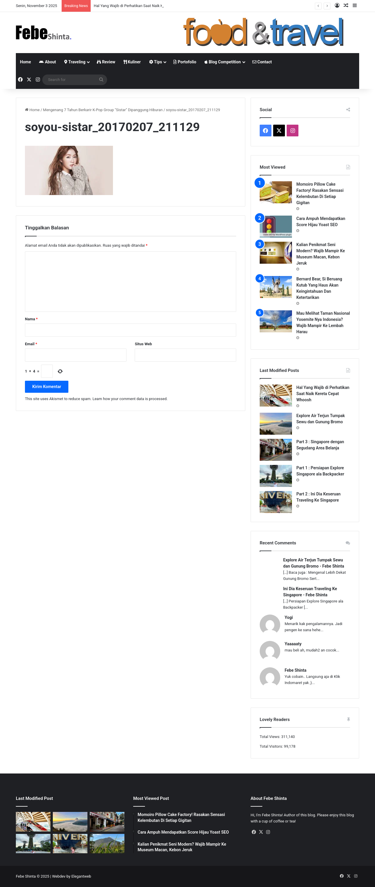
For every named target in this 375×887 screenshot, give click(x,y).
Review (106, 62)
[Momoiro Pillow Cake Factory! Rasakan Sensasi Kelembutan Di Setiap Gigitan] (276, 192)
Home (25, 62)
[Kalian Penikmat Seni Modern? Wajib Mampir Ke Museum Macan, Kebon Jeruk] (276, 253)
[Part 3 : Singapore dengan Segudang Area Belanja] (276, 450)
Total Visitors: (272, 746)
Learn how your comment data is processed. (130, 399)
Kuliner (132, 62)
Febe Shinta (295, 670)
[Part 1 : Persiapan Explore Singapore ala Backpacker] (276, 476)
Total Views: (270, 736)
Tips (155, 62)
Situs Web (143, 344)
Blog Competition (223, 62)
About (47, 62)
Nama (31, 319)
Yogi (289, 617)
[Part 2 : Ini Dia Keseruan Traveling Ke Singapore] (276, 502)
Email (31, 344)
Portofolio (184, 62)
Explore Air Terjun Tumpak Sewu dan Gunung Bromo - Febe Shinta (313, 563)
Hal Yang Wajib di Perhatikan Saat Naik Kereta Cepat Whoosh (322, 393)
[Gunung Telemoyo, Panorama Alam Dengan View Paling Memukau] (107, 844)
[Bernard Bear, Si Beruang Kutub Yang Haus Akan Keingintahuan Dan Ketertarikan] (276, 287)
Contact (262, 62)
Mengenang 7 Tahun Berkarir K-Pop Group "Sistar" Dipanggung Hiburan (103, 110)
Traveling (74, 62)
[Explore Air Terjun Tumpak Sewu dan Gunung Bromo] (276, 424)
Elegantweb (81, 876)
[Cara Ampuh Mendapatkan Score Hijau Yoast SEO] (276, 227)
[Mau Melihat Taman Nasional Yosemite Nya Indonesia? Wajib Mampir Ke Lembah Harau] (276, 321)
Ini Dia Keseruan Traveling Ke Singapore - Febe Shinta (310, 591)
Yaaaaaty (293, 643)
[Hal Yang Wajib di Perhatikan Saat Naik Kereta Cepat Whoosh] (276, 396)
